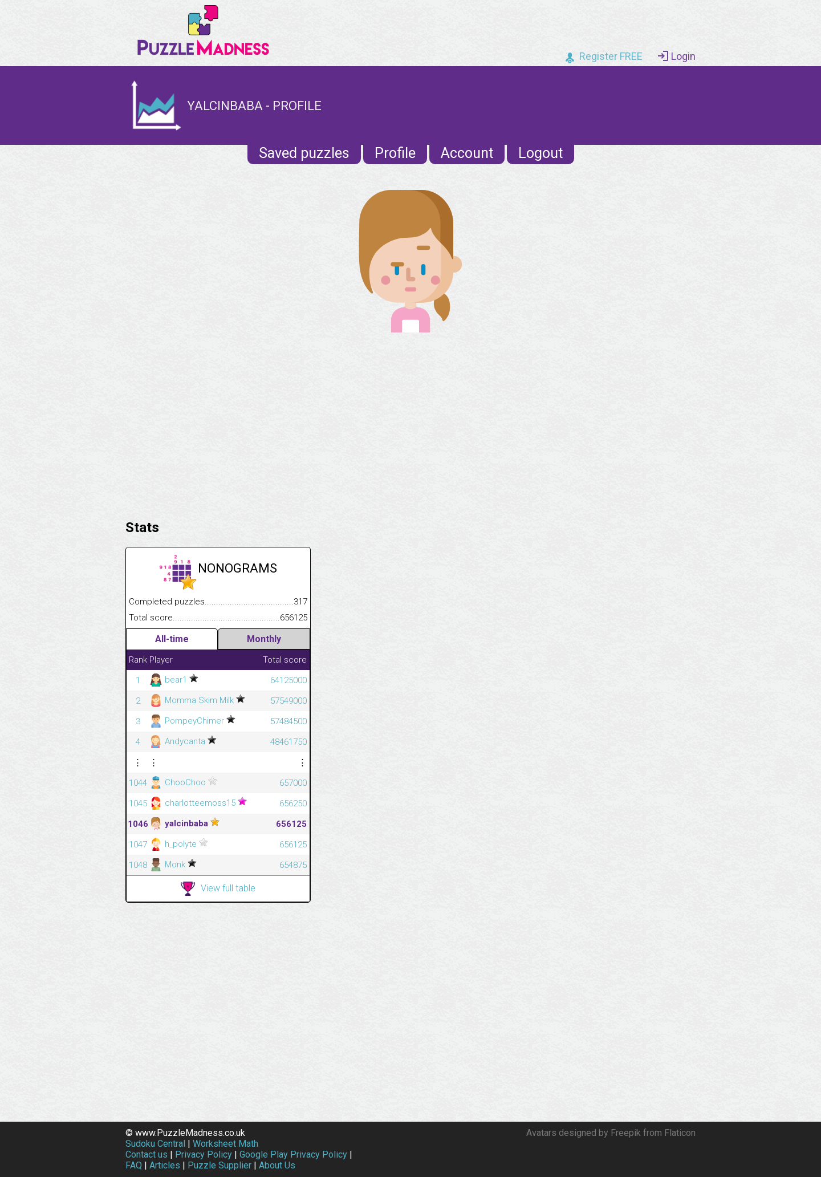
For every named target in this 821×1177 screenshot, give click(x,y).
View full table (218, 889)
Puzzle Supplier (219, 1165)
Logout (540, 153)
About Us (277, 1165)
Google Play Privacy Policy (293, 1154)
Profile (395, 153)
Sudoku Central (155, 1143)
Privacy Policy (203, 1154)
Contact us (146, 1154)
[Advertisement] (410, 423)
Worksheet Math (225, 1143)
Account (467, 153)
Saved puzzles (304, 153)
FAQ (133, 1165)
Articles (164, 1165)
